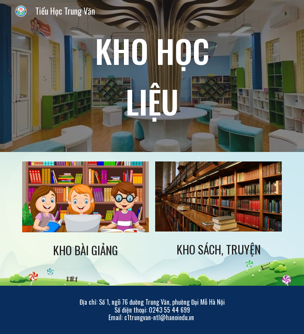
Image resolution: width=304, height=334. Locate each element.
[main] (151, 76)
